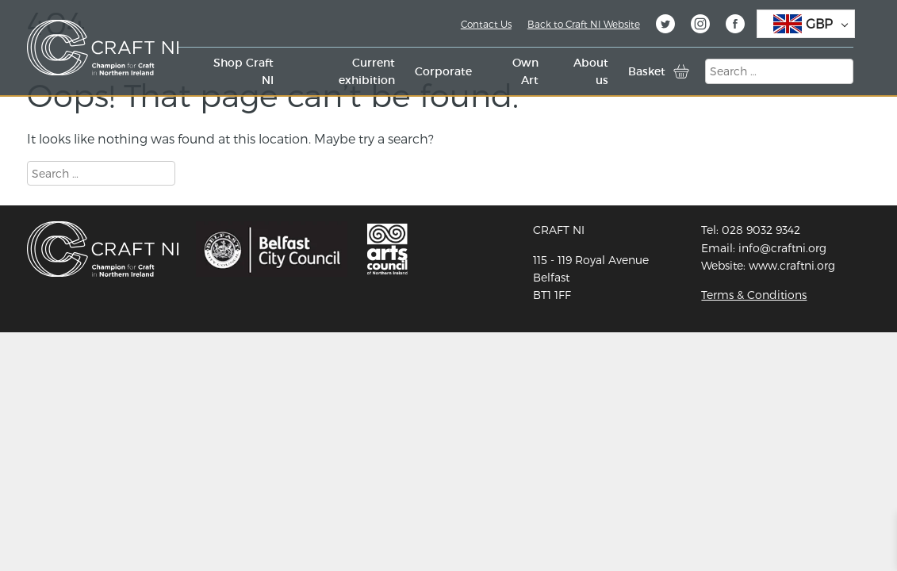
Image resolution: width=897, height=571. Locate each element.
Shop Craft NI (243, 71)
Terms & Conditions (754, 294)
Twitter (665, 26)
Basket (646, 71)
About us (590, 71)
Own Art (525, 71)
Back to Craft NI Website (583, 23)
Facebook (735, 26)
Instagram (700, 26)
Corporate (443, 71)
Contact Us (486, 23)
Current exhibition (367, 71)
